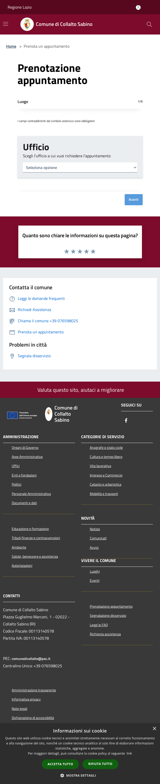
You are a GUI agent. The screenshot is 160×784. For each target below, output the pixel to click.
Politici (16, 484)
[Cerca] (149, 24)
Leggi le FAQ (99, 625)
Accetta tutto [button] (60, 764)
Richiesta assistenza (105, 634)
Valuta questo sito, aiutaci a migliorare (80, 390)
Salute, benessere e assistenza (35, 556)
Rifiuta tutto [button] (100, 764)
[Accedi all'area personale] (138, 7)
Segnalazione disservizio (108, 615)
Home (11, 46)
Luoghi (95, 571)
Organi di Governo (25, 447)
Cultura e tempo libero (106, 456)
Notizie (95, 529)
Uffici (16, 466)
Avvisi (94, 547)
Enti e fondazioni (24, 475)
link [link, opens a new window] (129, 753)
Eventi (94, 580)
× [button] (154, 729)
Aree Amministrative (27, 456)
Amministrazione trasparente (34, 690)
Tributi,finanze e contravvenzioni (36, 538)
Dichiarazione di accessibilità (33, 718)
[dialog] (80, 753)
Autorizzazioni (22, 565)
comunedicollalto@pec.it (31, 658)
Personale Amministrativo (31, 494)
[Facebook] (126, 421)
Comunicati (98, 538)
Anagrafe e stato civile (106, 447)
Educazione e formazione (30, 529)
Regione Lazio (20, 7)
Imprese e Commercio (106, 475)
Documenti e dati (24, 503)
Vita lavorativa (100, 466)
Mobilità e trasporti (104, 494)
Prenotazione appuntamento (111, 606)
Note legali (19, 708)
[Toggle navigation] (6, 24)
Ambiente (19, 547)
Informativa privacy (26, 699)
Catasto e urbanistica (105, 484)
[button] (80, 775)
